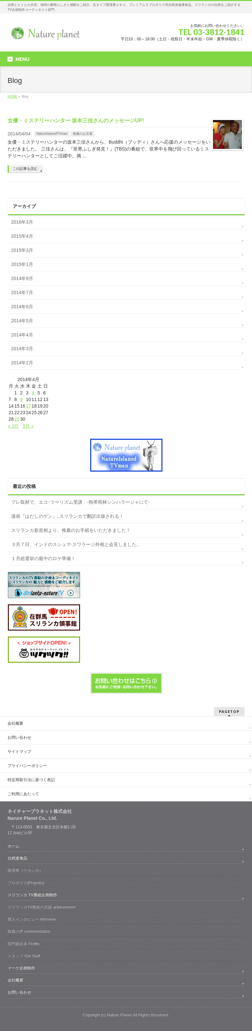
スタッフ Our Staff (24, 956)
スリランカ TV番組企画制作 (32, 895)
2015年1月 (22, 264)
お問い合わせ (19, 737)
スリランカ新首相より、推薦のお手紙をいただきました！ (71, 530)
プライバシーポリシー (27, 765)
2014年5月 (22, 320)
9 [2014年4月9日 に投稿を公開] (21, 399)
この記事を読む (25, 169)
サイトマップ (19, 751)
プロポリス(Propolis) (26, 882)
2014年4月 (22, 334)
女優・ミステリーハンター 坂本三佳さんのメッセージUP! (76, 120)
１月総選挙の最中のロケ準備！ (43, 558)
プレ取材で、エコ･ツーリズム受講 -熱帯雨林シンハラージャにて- (80, 502)
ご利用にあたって (23, 794)
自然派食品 (17, 858)
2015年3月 (22, 250)
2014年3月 (22, 348)
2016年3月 (22, 222)
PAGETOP (229, 711)
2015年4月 (22, 236)
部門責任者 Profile (23, 943)
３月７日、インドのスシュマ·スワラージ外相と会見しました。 (76, 544)
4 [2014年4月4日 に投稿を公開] (33, 392)
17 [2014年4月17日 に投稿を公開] (28, 406)
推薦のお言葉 (83, 133)
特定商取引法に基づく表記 (31, 780)
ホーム (13, 846)
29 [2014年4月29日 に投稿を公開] (17, 419)
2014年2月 (22, 362)
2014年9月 (22, 278)
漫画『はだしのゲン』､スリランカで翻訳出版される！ (67, 516)
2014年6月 (22, 306)
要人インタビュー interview (32, 919)
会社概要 (15, 723)
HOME (12, 96)
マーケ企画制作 (21, 968)
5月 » (28, 426)
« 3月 (13, 426)
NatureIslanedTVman (52, 133)
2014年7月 (22, 292)
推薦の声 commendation (29, 931)
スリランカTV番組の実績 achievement (41, 907)
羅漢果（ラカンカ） (25, 870)
